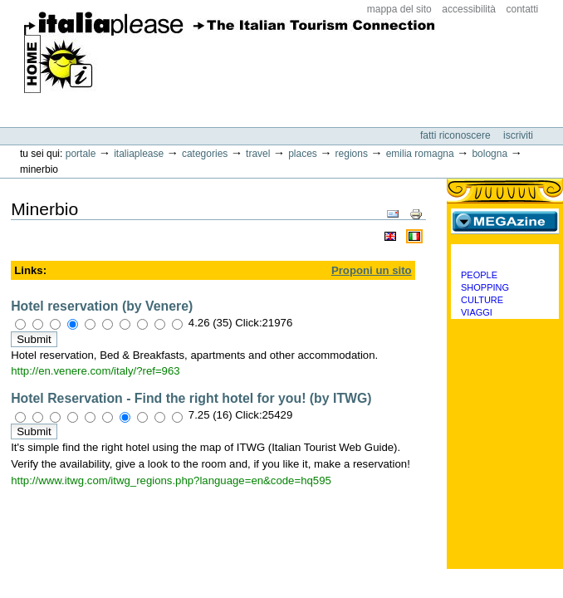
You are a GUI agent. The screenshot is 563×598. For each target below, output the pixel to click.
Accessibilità (469, 9)
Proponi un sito (371, 270)
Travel (258, 153)
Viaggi (476, 312)
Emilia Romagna (420, 153)
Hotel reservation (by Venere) (102, 306)
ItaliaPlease (229, 58)
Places (302, 153)
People (479, 275)
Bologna (489, 153)
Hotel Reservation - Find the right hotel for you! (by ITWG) (191, 398)
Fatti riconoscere (456, 135)
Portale (81, 153)
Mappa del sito (399, 9)
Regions (351, 153)
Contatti (523, 9)
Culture (482, 300)
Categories (205, 153)
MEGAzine (505, 220)
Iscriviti (518, 135)
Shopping (485, 287)
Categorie (505, 256)
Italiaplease (139, 153)
